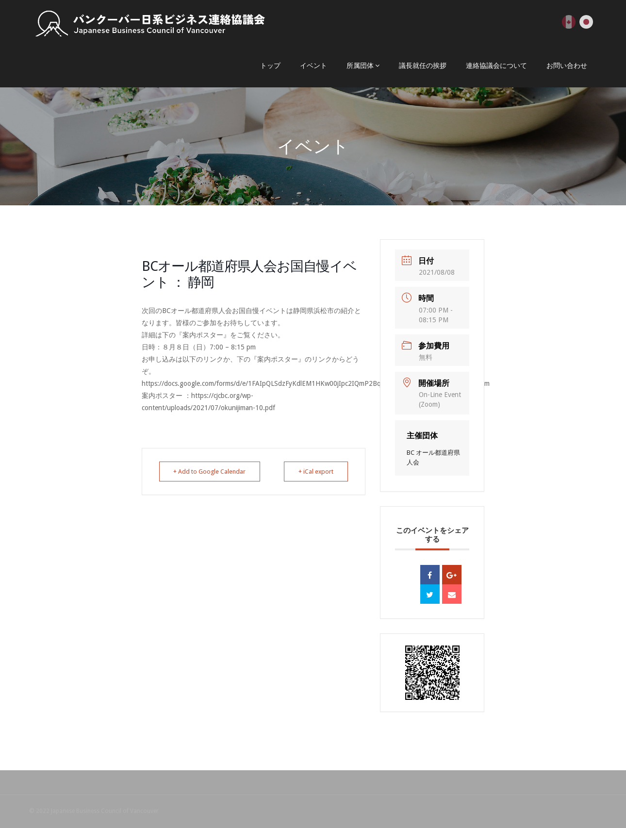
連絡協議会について (496, 65)
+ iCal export (313, 471)
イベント (313, 65)
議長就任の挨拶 (422, 65)
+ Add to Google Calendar (212, 471)
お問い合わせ (566, 65)
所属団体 (360, 65)
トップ (270, 65)
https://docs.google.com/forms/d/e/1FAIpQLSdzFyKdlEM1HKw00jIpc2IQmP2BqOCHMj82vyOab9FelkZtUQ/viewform (316, 383)
